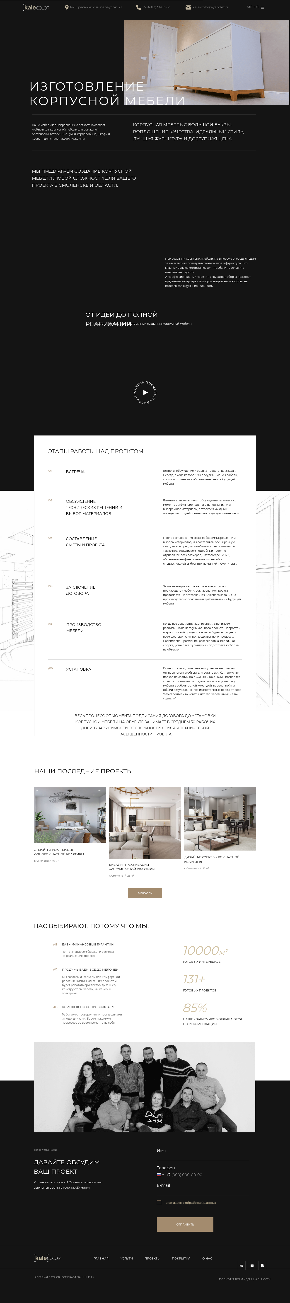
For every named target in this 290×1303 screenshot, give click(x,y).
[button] (145, 392)
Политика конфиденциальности (245, 1279)
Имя (161, 1150)
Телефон (166, 1167)
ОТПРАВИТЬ (185, 1224)
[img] (70, 815)
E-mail (163, 1185)
